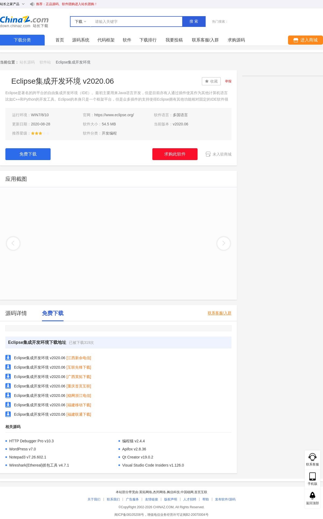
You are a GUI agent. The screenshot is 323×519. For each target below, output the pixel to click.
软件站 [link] (45, 62)
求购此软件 (175, 154)
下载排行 (148, 40)
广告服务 (132, 499)
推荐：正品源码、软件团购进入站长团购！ (66, 4)
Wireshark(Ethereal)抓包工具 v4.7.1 (39, 465)
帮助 (205, 499)
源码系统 (80, 40)
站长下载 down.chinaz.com (24, 21)
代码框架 (106, 40)
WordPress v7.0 (22, 449)
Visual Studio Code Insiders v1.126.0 (153, 465)
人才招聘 (189, 499)
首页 (59, 40)
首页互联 (200, 492)
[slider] (40, 133)
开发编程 (109, 133)
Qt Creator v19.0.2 (137, 457)
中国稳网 (187, 492)
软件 (127, 40)
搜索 (194, 21)
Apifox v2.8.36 (134, 449)
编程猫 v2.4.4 (133, 441)
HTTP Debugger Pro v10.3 (31, 441)
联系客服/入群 (219, 313)
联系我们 (113, 499)
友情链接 (151, 499)
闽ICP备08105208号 (129, 515)
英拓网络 (145, 492)
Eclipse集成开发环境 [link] (73, 62)
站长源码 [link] (27, 62)
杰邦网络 (159, 492)
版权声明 (170, 499)
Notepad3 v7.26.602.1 (27, 457)
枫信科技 (173, 492)
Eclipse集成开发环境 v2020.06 (39, 358)
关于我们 (93, 499)
